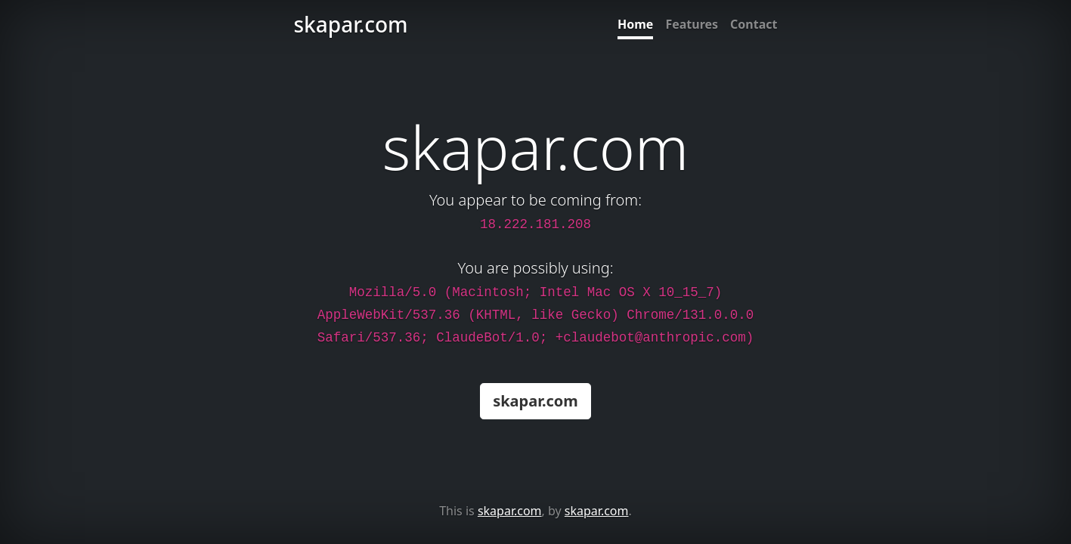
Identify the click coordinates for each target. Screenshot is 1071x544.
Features (691, 24)
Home (635, 24)
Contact (753, 24)
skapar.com (535, 401)
